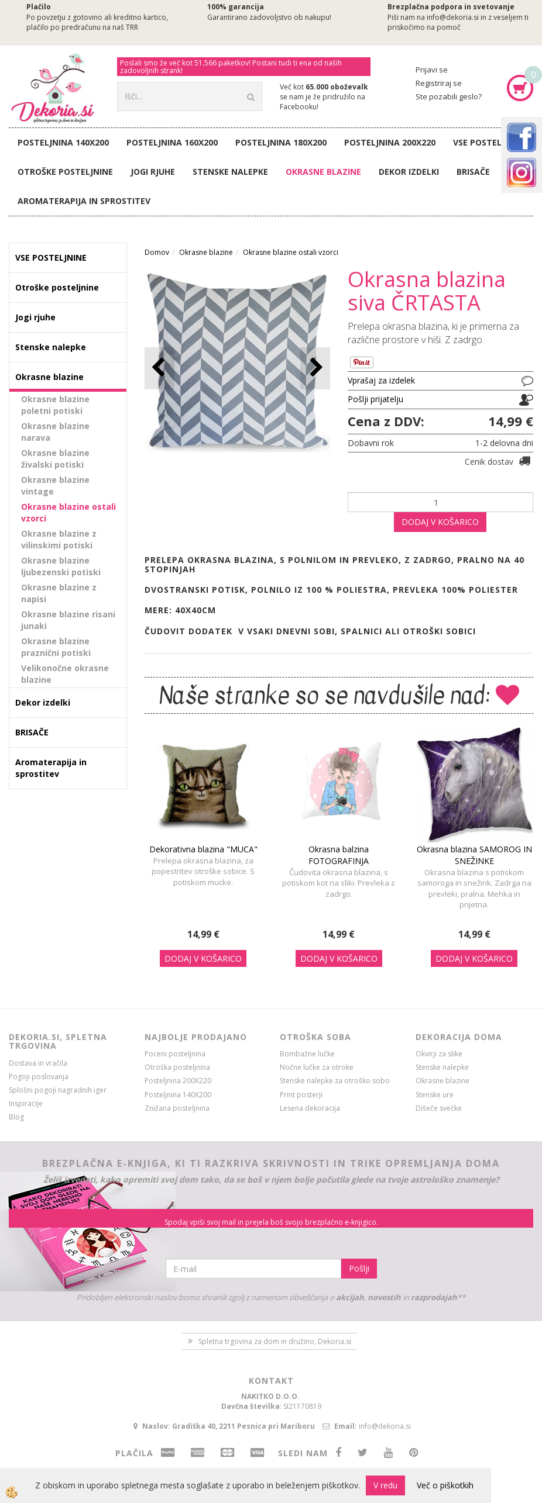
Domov (157, 252)
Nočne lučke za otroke (317, 1067)
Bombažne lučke (307, 1054)
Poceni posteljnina (175, 1054)
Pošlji (359, 1268)
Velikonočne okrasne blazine (65, 673)
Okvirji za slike (439, 1054)
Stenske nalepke (230, 171)
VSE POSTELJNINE (488, 142)
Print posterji (301, 1095)
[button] (315, 368)
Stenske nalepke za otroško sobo (335, 1081)
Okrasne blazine (323, 171)
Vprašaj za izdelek (381, 380)
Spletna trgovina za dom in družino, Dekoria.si (274, 1341)
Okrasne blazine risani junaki (68, 620)
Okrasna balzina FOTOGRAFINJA (338, 855)
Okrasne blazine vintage (55, 485)
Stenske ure (435, 1095)
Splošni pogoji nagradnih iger (58, 1090)
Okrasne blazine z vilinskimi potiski (59, 539)
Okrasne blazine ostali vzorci (68, 512)
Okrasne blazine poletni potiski (55, 404)
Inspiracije (26, 1103)
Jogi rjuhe (153, 171)
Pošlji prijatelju (375, 399)
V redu (385, 1485)
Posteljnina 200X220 (389, 142)
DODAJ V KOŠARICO (440, 521)
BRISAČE (473, 171)
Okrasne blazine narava (55, 431)
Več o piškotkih (445, 1485)
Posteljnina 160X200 (172, 142)
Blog (16, 1117)
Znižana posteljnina (177, 1108)
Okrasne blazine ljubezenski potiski (61, 566)
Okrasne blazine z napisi (59, 593)
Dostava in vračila (38, 1063)
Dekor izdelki (409, 171)
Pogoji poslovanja (38, 1077)
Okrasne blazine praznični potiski (56, 646)
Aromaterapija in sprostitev (84, 200)
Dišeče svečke (439, 1108)
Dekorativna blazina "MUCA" (203, 849)
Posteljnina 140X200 (63, 142)
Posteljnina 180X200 (281, 142)
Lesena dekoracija (310, 1108)
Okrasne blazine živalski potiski (55, 458)
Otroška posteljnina (177, 1067)
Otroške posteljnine (65, 171)
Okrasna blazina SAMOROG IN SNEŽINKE (474, 855)
